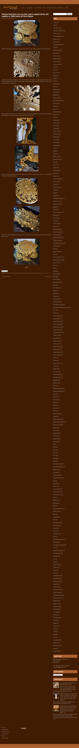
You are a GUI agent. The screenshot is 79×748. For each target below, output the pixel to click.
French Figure (56, 187)
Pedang (55, 458)
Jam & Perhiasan (57, 257)
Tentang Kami (29, 7)
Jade (54, 254)
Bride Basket (56, 112)
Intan (54, 248)
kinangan (55, 293)
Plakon (54, 486)
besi (54, 86)
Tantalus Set (56, 564)
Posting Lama (48, 276)
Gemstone (55, 215)
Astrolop (55, 72)
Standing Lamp (56, 553)
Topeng (55, 626)
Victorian (55, 642)
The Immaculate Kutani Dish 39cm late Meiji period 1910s (68, 683)
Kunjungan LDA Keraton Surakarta (61, 307)
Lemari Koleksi (37, 7)
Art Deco (55, 61)
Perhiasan (55, 469)
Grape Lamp (56, 223)
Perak (54, 461)
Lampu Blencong (57, 321)
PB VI (54, 450)
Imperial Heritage (21, 273)
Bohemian (55, 89)
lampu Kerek (56, 338)
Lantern (55, 357)
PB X (54, 455)
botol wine (55, 103)
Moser (54, 411)
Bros (54, 117)
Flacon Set (55, 181)
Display (55, 167)
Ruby (54, 520)
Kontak (66, 7)
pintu (54, 480)
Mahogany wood (57, 377)
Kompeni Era (56, 302)
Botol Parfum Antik (57, 100)
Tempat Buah (56, 575)
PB (53, 444)
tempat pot (56, 601)
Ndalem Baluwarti (57, 419)
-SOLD (8, 273)
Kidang (55, 290)
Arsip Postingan (5, 734)
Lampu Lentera (56, 341)
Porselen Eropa (57, 489)
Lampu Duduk (56, 329)
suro (54, 559)
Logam (26, 273)
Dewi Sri (55, 165)
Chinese (55, 137)
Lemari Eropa (56, 363)
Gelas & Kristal (57, 212)
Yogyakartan (56, 651)
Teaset (54, 573)
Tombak (55, 620)
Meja (30, 273)
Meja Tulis (55, 399)
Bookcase (55, 92)
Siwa (54, 536)
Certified (55, 128)
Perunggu (55, 472)
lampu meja (56, 349)
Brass (54, 109)
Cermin (55, 126)
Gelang (55, 209)
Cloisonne (55, 142)
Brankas (55, 106)
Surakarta (55, 556)
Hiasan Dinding (56, 232)
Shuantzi (55, 528)
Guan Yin (55, 226)
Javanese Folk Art (57, 260)
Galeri (54, 193)
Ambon (55, 47)
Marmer (55, 385)
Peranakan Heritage (58, 466)
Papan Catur (56, 438)
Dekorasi (55, 156)
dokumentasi (56, 170)
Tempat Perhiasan (57, 595)
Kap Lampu (56, 274)
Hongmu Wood (56, 240)
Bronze (55, 114)
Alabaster (55, 39)
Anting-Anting (56, 58)
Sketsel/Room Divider (58, 539)
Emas (54, 173)
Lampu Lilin (56, 343)
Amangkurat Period (57, 44)
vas (54, 637)
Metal (54, 402)
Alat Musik (55, 42)
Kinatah (55, 296)
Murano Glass (56, 413)
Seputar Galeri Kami (6, 731)
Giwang (55, 221)
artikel (54, 67)
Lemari (54, 360)
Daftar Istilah (60, 7)
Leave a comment (45, 273)
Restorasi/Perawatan (58, 508)
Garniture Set (56, 201)
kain (54, 268)
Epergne (55, 176)
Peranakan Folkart (57, 464)
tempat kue (56, 584)
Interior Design (56, 251)
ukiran (54, 634)
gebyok (55, 207)
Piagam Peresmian (57, 478)
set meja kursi (56, 522)
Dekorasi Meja (56, 159)
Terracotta (55, 612)
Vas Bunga (55, 640)
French (54, 184)
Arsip (44, 7)
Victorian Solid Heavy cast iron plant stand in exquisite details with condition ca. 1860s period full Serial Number (25, 15)
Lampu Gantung (57, 316)
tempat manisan (57, 589)
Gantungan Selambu (58, 198)
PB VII (54, 452)
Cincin (54, 139)
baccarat (55, 75)
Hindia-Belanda (13, 273)
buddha (55, 120)
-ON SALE (55, 28)
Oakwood (55, 427)
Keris (54, 285)
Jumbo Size (56, 262)
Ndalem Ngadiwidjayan (58, 422)
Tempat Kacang (57, 581)
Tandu (54, 561)
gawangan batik (57, 204)
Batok (54, 81)
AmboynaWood (57, 50)
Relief (54, 506)
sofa (54, 547)
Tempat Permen (57, 598)
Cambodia (55, 123)
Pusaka (55, 500)
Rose (54, 514)
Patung (55, 441)
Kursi (54, 310)
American (55, 53)
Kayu (54, 276)
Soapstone (55, 542)
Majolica (55, 383)
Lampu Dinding (56, 327)
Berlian (55, 84)
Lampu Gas (56, 335)
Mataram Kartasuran (58, 388)
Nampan (55, 416)
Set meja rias (56, 525)
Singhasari (55, 533)
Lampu (54, 313)
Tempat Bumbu (56, 578)
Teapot (55, 570)
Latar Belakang (5, 729)
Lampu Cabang (56, 324)
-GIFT (54, 25)
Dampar (55, 153)
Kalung (55, 271)
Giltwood (55, 218)
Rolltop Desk (56, 511)
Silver (54, 531)
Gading (55, 190)
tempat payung (56, 592)
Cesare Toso (56, 131)
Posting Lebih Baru (6, 276)
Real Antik (55, 503)
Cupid (54, 148)
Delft (54, 162)
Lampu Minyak (56, 352)
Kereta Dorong (56, 282)
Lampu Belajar (56, 318)
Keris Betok (56, 288)
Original (55, 433)
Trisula (54, 628)
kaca (54, 265)
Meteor (55, 405)
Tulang (55, 631)
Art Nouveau (56, 64)
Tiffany (55, 615)
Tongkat (55, 623)
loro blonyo (56, 371)
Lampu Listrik (56, 346)
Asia (54, 70)
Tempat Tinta (56, 606)
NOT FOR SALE (56, 425)
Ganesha (55, 195)
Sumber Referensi (51, 7)
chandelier (55, 134)
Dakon (54, 151)
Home (23, 7)
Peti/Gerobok (56, 475)
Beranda (3, 727)
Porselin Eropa (56, 494)
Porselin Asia (56, 492)
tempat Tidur (56, 603)
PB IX (54, 447)
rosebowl (55, 517)
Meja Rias (55, 397)
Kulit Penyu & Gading (58, 304)
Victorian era (56, 645)
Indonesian (55, 246)
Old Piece (55, 430)
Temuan (55, 609)
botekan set (56, 98)
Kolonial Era (56, 299)
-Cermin (55, 22)
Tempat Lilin (56, 587)
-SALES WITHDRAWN (58, 30)
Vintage (55, 648)
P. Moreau (55, 436)
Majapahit (55, 380)
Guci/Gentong (56, 229)
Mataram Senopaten (58, 391)
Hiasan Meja (56, 234)
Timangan (55, 617)
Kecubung (55, 279)
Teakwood (55, 567)
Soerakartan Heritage (58, 545)
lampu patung (56, 355)
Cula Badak (56, 145)
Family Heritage (57, 179)
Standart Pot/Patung (35, 273)
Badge (54, 78)
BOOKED (55, 95)
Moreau (55, 408)
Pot (54, 497)
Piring (54, 483)
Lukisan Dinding (57, 374)
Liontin (54, 366)
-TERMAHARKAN (57, 36)
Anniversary (56, 56)
